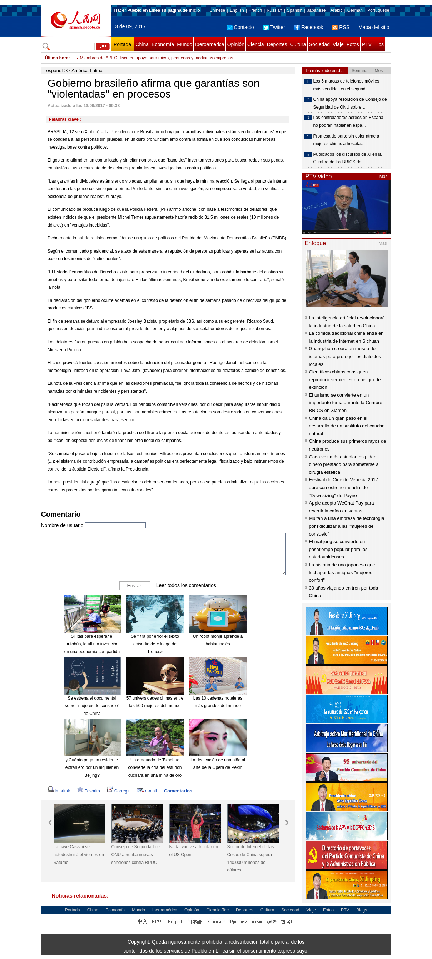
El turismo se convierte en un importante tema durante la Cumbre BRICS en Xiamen (345, 402)
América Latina (87, 70)
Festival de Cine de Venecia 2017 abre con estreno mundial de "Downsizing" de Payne (343, 487)
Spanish (294, 10)
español (54, 70)
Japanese (316, 10)
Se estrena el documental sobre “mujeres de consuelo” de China (92, 706)
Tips (379, 44)
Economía (163, 44)
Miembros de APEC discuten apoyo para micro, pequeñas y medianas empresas (156, 57)
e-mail (147, 791)
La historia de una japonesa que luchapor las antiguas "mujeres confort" (342, 572)
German (355, 10)
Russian (274, 10)
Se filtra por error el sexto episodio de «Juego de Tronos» (155, 644)
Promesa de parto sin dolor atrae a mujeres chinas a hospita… (346, 140)
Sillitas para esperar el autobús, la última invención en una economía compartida (92, 644)
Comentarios (178, 791)
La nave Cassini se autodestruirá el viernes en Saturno (79, 854)
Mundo (184, 44)
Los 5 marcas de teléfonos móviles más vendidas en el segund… (346, 85)
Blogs (361, 910)
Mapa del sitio (373, 27)
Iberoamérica (209, 44)
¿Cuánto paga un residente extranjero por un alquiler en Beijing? (92, 767)
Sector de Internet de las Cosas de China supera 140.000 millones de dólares (250, 858)
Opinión (235, 44)
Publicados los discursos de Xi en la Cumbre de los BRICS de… (347, 158)
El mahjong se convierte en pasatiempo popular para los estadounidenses (338, 549)
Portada (122, 44)
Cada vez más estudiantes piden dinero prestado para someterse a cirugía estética (344, 464)
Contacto (240, 27)
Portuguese (378, 10)
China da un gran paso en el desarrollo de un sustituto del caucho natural (347, 426)
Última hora (57, 57)
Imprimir (59, 791)
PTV (367, 44)
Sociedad (319, 44)
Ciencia (255, 44)
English (237, 10)
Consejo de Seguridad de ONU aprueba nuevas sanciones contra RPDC (135, 854)
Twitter (274, 27)
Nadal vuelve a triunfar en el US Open (193, 850)
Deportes (277, 44)
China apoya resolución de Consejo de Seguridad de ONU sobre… (350, 103)
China (142, 44)
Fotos (353, 44)
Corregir (118, 791)
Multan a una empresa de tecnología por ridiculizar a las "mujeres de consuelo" (346, 526)
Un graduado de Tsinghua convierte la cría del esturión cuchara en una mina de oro (155, 767)
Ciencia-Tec (217, 910)
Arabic (336, 10)
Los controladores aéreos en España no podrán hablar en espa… (348, 121)
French (255, 10)
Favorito (88, 791)
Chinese (217, 10)
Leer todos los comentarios (186, 585)
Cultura (298, 44)
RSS (340, 27)
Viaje (338, 44)
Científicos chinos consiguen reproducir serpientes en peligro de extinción (345, 379)
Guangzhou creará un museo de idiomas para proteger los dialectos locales (345, 356)
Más (383, 176)
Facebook (308, 27)
